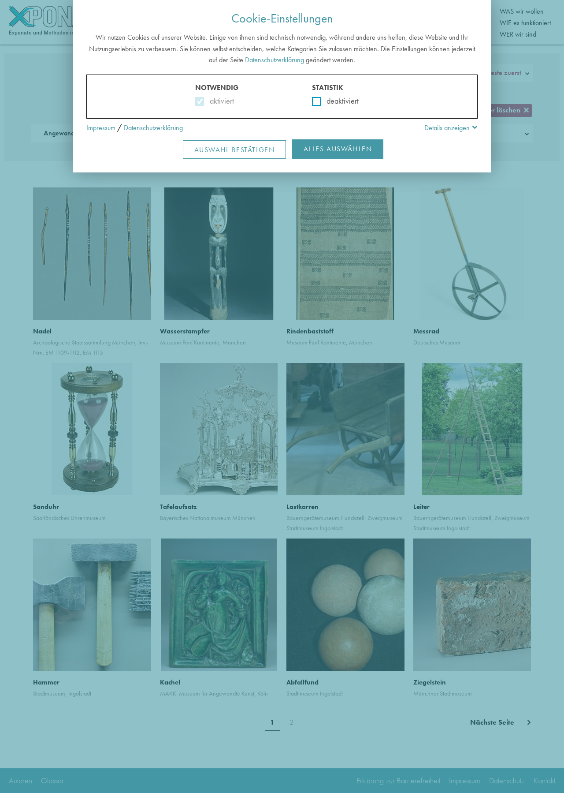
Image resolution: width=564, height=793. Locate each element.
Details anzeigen (447, 127)
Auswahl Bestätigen (234, 149)
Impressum (100, 127)
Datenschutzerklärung (274, 59)
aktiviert (220, 101)
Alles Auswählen (338, 148)
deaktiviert (337, 101)
